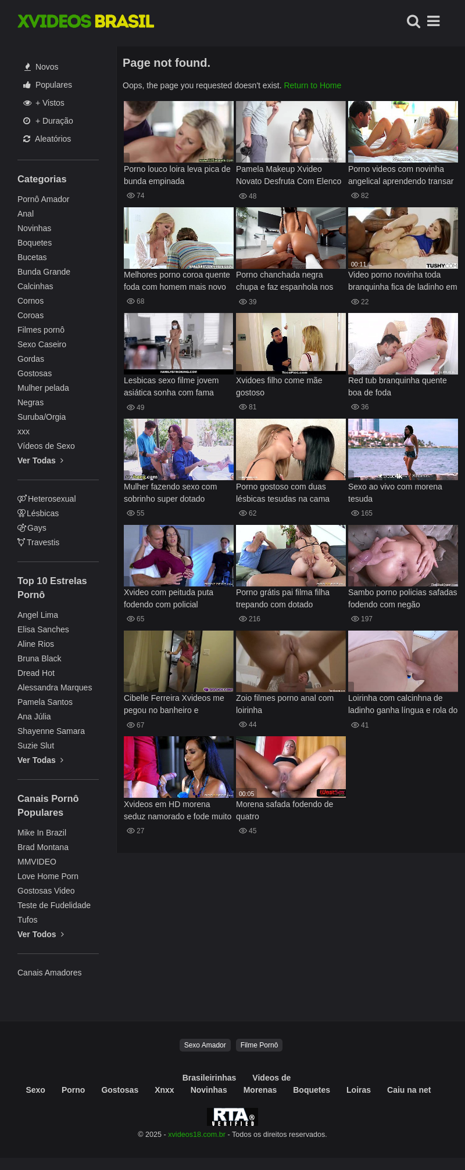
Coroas (30, 315)
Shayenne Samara (51, 731)
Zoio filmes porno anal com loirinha (285, 704)
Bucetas (32, 257)
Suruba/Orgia (41, 417)
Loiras (358, 1090)
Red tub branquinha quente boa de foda (397, 386)
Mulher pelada (43, 388)
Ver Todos (40, 934)
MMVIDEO (36, 861)
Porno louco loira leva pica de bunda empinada (177, 175)
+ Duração (48, 120)
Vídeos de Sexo (46, 446)
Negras (30, 402)
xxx (23, 431)
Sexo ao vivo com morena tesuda (395, 492)
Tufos (27, 919)
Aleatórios (47, 138)
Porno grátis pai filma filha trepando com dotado (283, 598)
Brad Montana (43, 847)
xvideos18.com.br (197, 1135)
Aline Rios (35, 644)
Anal (25, 213)
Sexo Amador (205, 1045)
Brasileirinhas (210, 1077)
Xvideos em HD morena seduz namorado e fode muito (177, 810)
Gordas (30, 358)
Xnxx (164, 1090)
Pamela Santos (45, 702)
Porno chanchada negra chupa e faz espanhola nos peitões (284, 282)
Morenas (260, 1090)
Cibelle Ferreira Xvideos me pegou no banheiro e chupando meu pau (174, 705)
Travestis (38, 542)
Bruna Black (39, 658)
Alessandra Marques (54, 687)
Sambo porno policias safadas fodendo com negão (402, 598)
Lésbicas (38, 513)
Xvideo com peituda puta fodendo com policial (168, 598)
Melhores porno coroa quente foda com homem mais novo (177, 280)
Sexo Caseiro (41, 344)
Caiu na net (409, 1090)
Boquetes (34, 242)
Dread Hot (36, 673)
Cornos (30, 300)
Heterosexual (46, 498)
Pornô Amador (43, 199)
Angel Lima (37, 615)
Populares (47, 84)
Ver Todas (40, 460)
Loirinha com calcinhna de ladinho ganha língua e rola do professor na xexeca (402, 705)
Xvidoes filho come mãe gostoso (279, 386)
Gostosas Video (46, 890)
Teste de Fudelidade (54, 905)
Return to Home (312, 85)
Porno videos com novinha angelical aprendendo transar (400, 175)
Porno (73, 1090)
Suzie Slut (35, 745)
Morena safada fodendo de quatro (284, 810)
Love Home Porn (47, 876)
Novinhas (34, 228)
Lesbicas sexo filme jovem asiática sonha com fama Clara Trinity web (171, 387)
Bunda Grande (43, 271)
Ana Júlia (34, 716)
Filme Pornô (259, 1045)
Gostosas (34, 373)
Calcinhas (35, 286)
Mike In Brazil (41, 832)
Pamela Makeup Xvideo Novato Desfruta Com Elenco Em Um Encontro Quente (288, 176)
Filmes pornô (41, 329)
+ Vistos (44, 102)
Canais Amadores (49, 972)
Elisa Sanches (43, 629)
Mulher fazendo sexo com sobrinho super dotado (170, 492)
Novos (41, 66)
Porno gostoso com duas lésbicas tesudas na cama (283, 492)
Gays (31, 527)
